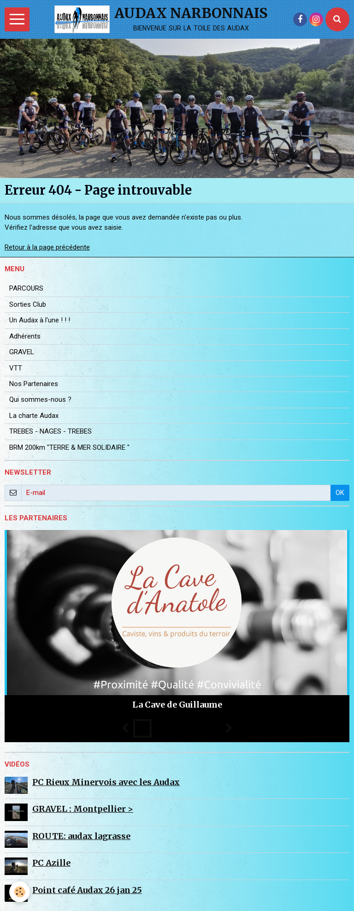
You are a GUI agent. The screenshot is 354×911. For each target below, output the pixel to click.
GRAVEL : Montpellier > (82, 809)
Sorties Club (27, 304)
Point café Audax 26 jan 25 (87, 890)
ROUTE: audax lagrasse (81, 836)
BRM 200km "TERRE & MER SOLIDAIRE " (69, 447)
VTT (15, 368)
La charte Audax (34, 415)
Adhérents (25, 336)
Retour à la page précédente (47, 247)
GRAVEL (21, 352)
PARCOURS (26, 288)
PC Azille (51, 862)
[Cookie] (19, 891)
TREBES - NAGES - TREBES (50, 431)
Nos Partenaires (33, 384)
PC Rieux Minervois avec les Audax (106, 782)
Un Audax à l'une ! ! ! (39, 320)
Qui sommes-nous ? (40, 399)
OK (340, 492)
